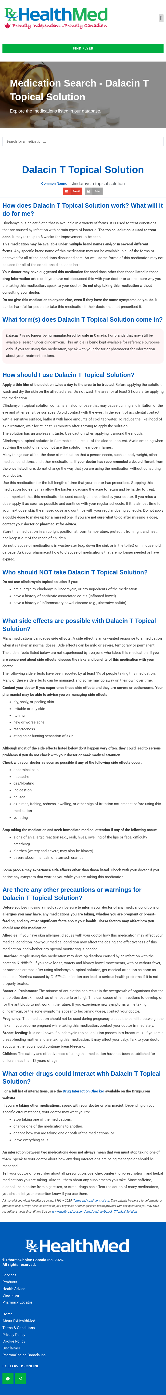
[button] (161, 18)
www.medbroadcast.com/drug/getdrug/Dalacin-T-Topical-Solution (94, 1211)
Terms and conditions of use (91, 1200)
